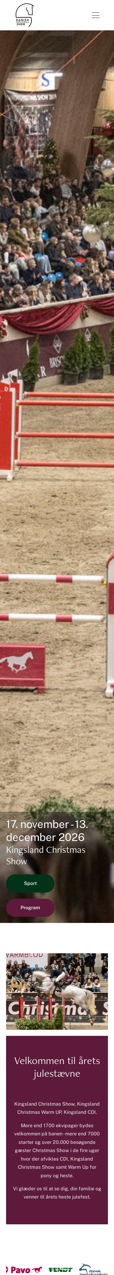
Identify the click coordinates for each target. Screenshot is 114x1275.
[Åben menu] (95, 15)
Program (30, 907)
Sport (30, 883)
